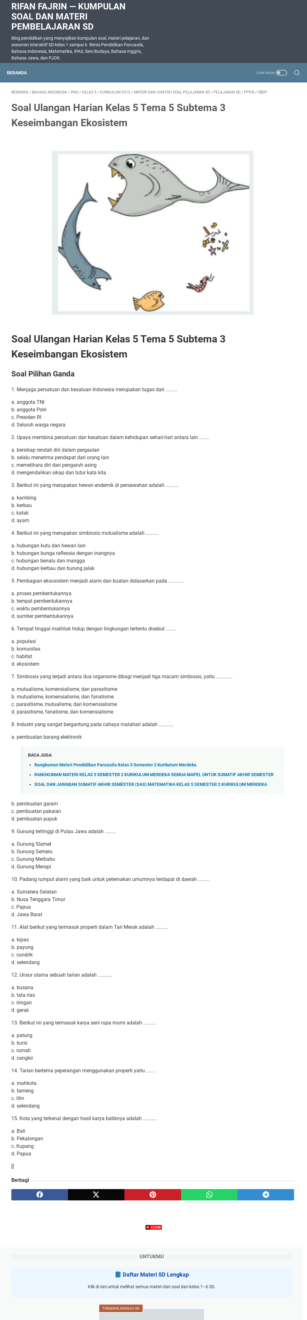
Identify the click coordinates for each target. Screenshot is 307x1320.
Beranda (21, 72)
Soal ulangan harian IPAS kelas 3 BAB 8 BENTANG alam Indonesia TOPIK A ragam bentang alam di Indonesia (257, 398)
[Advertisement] (153, 1276)
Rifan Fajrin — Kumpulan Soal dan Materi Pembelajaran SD (68, 16)
